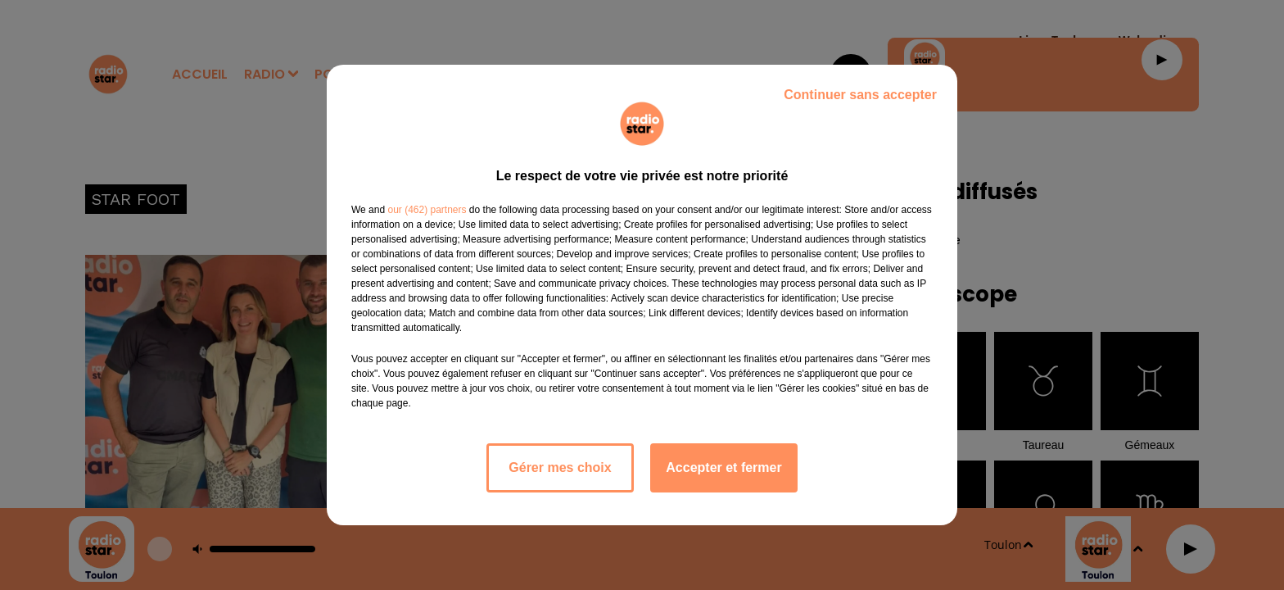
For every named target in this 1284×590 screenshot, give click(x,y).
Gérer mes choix (560, 467)
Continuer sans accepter (860, 95)
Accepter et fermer (723, 467)
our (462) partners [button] (426, 210)
